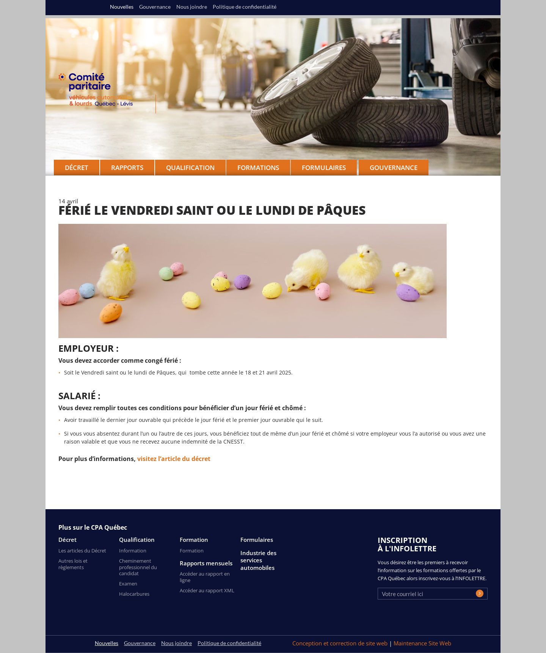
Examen (128, 583)
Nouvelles (121, 6)
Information (132, 550)
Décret (67, 539)
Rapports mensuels (206, 563)
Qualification (137, 539)
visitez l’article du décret (173, 459)
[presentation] (435, 616)
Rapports (127, 167)
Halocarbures (134, 593)
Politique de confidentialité (244, 6)
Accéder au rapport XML (207, 590)
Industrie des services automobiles (258, 560)
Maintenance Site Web (422, 643)
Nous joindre (191, 6)
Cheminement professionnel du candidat (138, 567)
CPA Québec (100, 91)
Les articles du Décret (82, 550)
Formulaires (256, 539)
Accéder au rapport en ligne (205, 577)
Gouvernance (393, 167)
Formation (194, 539)
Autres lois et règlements (73, 564)
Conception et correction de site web (340, 643)
